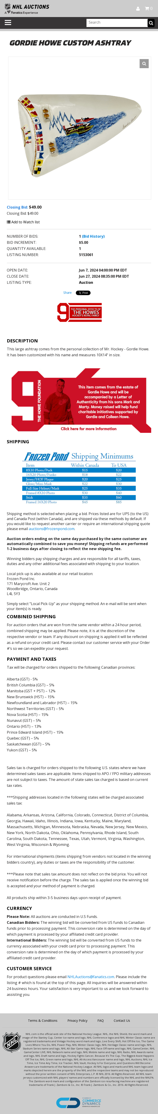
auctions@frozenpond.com (51, 528)
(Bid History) (93, 236)
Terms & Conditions (42, 1020)
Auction (86, 282)
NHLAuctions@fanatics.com (90, 976)
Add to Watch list (23, 221)
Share (67, 292)
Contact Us (122, 1020)
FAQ (100, 1020)
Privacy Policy (77, 1020)
